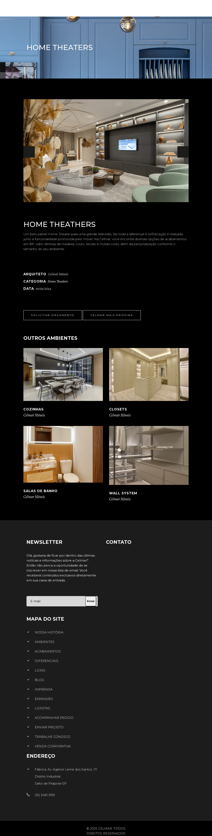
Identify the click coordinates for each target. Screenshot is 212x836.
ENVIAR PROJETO (49, 727)
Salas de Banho (40, 491)
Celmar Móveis (34, 415)
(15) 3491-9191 (45, 795)
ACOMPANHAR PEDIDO (54, 718)
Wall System (123, 493)
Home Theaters (58, 281)
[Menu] (202, 7)
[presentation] (29, 151)
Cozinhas (33, 409)
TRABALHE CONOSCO (52, 737)
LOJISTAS (42, 708)
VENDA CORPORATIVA (53, 746)
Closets (118, 409)
